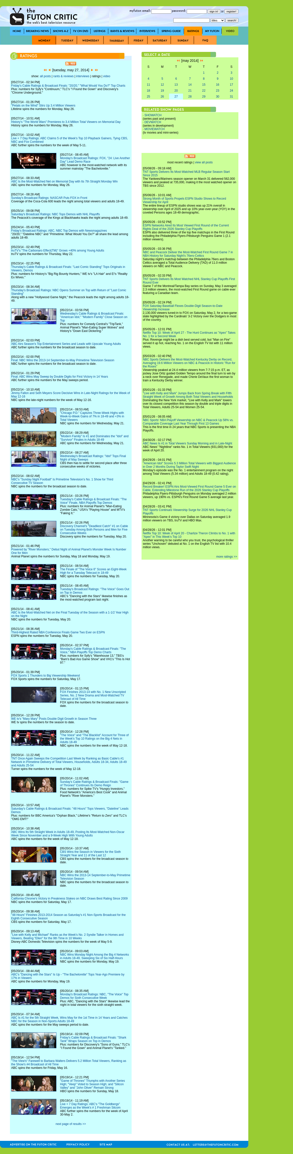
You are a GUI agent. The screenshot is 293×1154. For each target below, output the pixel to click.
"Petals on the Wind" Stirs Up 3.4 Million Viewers (43, 105)
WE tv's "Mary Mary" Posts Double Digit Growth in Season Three (54, 719)
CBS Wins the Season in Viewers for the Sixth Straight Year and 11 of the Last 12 (90, 853)
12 (162, 84)
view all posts (204, 162)
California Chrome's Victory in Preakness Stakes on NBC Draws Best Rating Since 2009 (69, 898)
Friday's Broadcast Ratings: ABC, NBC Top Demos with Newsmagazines (59, 230)
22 (203, 90)
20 (176, 90)
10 (231, 78)
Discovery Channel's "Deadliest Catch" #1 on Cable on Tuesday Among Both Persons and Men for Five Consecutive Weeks (94, 529)
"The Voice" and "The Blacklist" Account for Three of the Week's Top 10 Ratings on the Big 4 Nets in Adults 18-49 (94, 738)
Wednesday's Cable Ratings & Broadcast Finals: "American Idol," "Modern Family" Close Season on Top (93, 317)
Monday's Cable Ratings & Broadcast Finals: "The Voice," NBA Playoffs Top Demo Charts (93, 650)
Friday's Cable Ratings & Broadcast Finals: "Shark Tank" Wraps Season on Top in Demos (93, 1039)
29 (203, 96)
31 (231, 96)
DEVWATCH (153, 122)
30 (217, 96)
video (106, 76)
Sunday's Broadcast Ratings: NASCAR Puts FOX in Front (49, 198)
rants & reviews (63, 76)
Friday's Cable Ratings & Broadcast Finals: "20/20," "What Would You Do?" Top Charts (68, 85)
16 (217, 84)
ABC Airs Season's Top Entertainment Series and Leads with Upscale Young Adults (66, 344)
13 (176, 84)
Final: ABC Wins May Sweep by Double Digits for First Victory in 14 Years (59, 376)
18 (148, 90)
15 (203, 84)
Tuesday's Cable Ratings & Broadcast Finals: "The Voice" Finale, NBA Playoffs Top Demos (93, 501)
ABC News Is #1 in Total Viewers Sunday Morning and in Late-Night (187, 443)
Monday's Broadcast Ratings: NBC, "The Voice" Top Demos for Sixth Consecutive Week (94, 996)
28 (189, 96)
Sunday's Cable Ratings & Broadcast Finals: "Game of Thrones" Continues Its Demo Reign (94, 783)
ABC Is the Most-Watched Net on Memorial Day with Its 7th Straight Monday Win (64, 181)
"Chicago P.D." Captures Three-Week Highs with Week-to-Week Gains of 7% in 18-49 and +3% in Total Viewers (92, 416)
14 (189, 84)
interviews (82, 76)
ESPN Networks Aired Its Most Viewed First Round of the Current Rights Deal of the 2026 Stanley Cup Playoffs (186, 227)
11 (148, 84)
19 (162, 90)
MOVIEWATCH (155, 129)
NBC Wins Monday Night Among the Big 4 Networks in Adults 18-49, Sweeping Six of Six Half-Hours (94, 956)
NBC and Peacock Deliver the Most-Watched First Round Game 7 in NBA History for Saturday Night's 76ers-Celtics (188, 254)
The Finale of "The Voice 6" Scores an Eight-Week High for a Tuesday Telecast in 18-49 (93, 571)
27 (176, 96)
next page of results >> (71, 1124)
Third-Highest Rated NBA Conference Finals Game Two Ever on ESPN (58, 632)
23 (217, 90)
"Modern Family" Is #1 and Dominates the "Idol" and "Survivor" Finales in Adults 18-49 (94, 437)
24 (231, 90)
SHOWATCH (153, 115)
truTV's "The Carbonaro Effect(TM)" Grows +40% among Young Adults (57, 250)
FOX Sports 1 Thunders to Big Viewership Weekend (45, 675)
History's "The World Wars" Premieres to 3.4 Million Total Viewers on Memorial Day (66, 122)
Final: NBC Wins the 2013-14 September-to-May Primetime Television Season (62, 360)
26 (162, 96)
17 (231, 84)
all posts (45, 76)
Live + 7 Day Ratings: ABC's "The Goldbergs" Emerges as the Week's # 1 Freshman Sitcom (90, 1105)
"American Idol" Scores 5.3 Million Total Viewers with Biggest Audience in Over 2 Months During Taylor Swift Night (189, 465)
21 (189, 90)
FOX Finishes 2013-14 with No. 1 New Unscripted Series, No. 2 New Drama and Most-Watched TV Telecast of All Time (93, 695)
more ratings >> (226, 556)
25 (148, 96)
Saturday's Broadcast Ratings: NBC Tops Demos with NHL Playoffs (55, 214)
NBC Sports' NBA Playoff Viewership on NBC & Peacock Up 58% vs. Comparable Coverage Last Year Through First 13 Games (188, 421)
